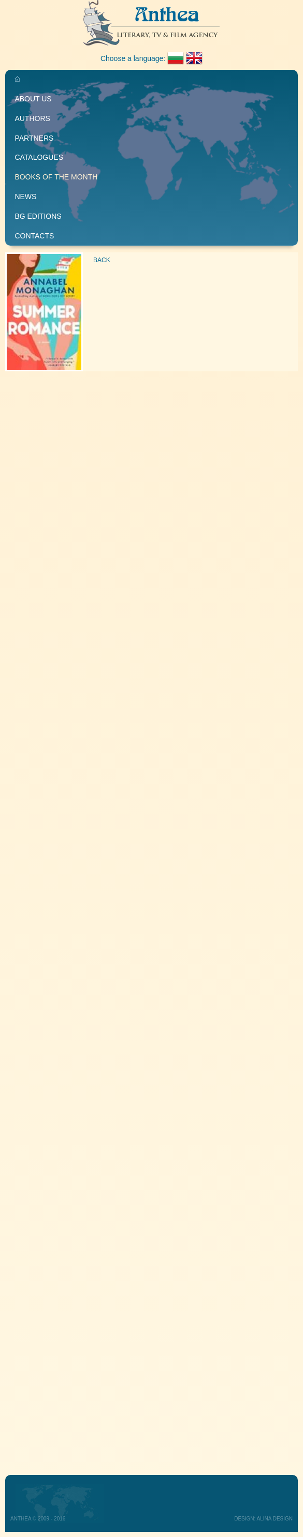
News (25, 196)
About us (33, 99)
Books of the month (56, 177)
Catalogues (39, 157)
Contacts (34, 236)
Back (101, 260)
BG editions (38, 216)
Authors (32, 118)
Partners (34, 138)
